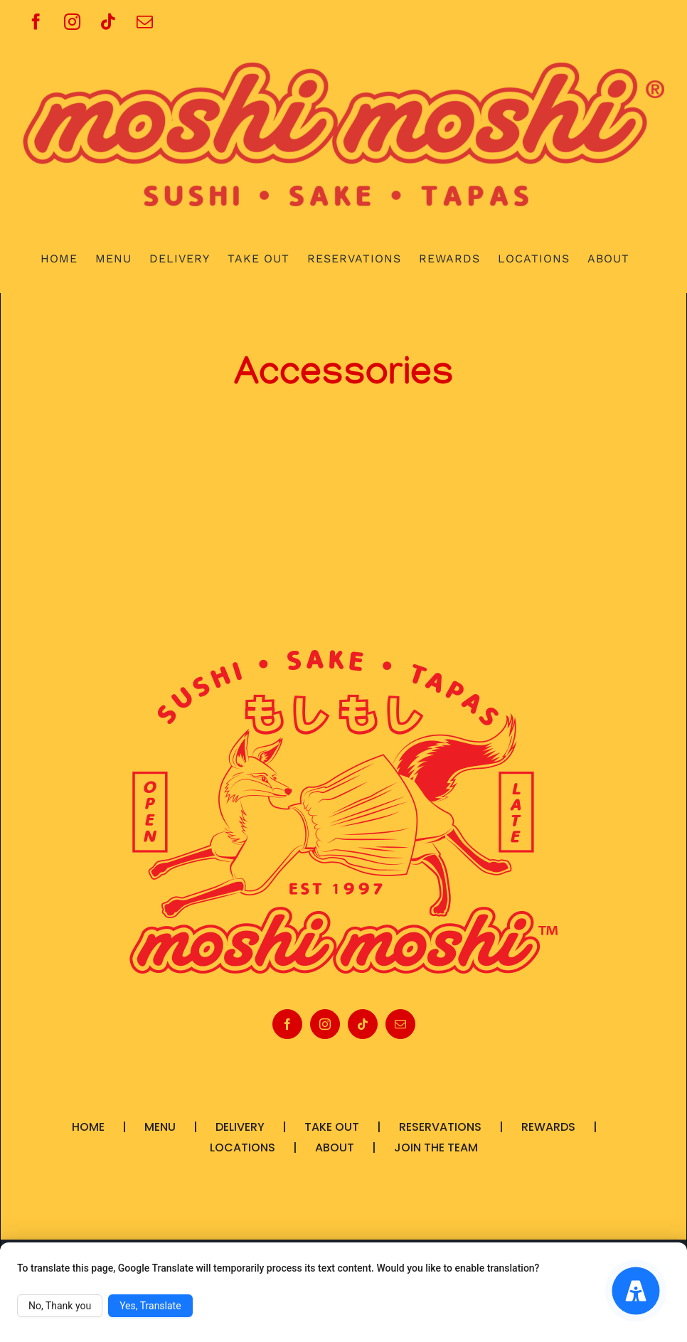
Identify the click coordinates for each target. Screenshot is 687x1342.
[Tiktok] (363, 1024)
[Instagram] (325, 1024)
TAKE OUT (331, 1127)
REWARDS (548, 1127)
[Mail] (400, 1024)
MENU (160, 1127)
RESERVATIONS (440, 1127)
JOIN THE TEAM (436, 1147)
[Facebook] (287, 1024)
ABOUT (334, 1147)
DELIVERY (240, 1127)
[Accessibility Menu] (636, 1291)
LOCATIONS (242, 1147)
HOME (88, 1127)
